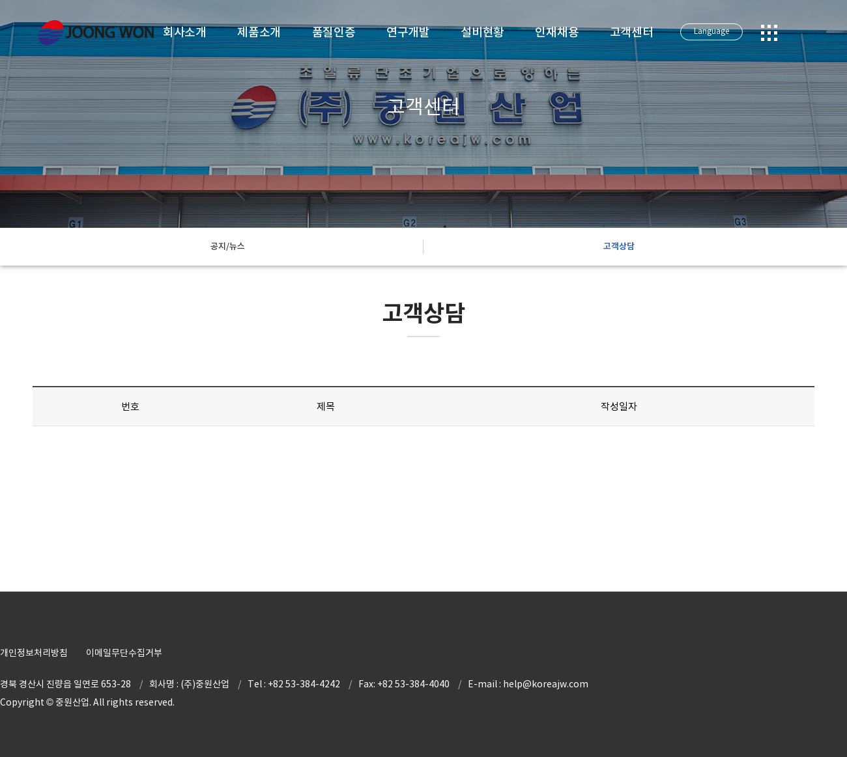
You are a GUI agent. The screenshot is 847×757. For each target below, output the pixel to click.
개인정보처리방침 (34, 653)
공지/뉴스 (227, 246)
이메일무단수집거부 (124, 653)
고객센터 (631, 32)
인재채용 (557, 32)
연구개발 (408, 32)
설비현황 (482, 32)
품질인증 (334, 32)
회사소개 (185, 32)
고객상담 (619, 246)
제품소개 (259, 32)
